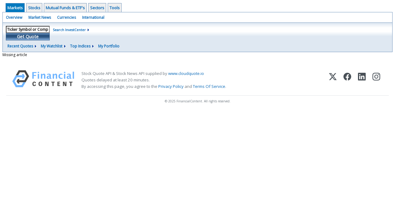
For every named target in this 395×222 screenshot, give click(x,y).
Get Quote (28, 36)
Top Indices (80, 46)
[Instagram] (376, 80)
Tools (115, 7)
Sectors (97, 7)
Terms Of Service (209, 86)
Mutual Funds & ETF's (65, 7)
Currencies (66, 17)
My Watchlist (51, 46)
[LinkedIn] (362, 80)
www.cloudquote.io (186, 73)
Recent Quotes (20, 46)
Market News (39, 17)
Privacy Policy (171, 86)
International (93, 17)
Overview (14, 17)
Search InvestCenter (69, 29)
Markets (15, 7)
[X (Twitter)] (332, 80)
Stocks (34, 7)
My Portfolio (108, 46)
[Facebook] (347, 80)
